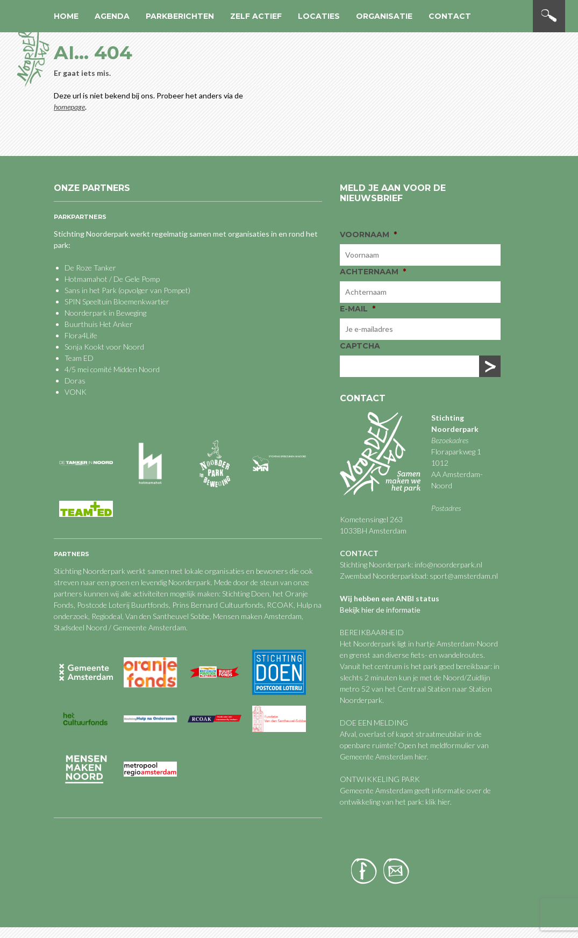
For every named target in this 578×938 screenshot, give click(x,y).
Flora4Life (81, 335)
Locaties (319, 16)
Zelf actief (256, 16)
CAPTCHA (360, 346)
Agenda (112, 16)
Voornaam (368, 234)
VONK (76, 391)
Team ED (79, 358)
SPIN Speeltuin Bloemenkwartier (117, 301)
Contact (450, 16)
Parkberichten (180, 16)
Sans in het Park (91, 290)
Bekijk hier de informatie (380, 609)
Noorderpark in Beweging (105, 312)
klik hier (437, 801)
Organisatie (384, 16)
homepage (69, 106)
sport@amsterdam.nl (464, 575)
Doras (75, 380)
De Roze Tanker (90, 267)
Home (66, 16)
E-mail (357, 309)
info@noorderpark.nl (448, 564)
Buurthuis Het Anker (99, 324)
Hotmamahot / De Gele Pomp (112, 278)
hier (421, 756)
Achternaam (373, 271)
